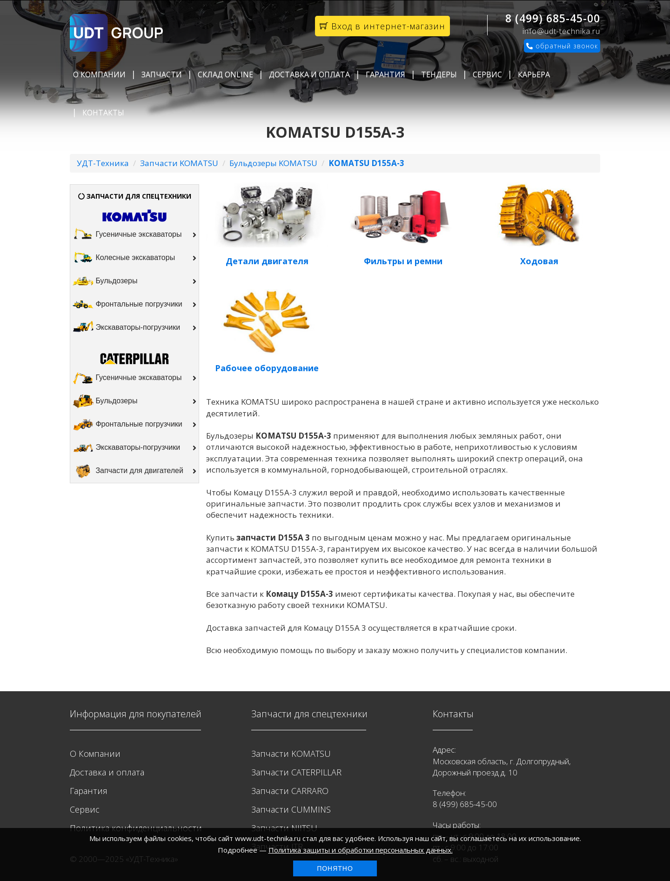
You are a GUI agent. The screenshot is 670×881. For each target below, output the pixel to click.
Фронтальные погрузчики (134, 305)
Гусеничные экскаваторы (134, 235)
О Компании (99, 74)
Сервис (487, 74)
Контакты (103, 112)
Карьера (534, 74)
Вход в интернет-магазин (382, 26)
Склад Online (225, 74)
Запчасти (161, 74)
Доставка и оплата (309, 74)
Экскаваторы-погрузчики (134, 328)
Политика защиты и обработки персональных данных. (360, 849)
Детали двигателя (267, 261)
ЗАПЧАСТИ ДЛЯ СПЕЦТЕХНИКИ (134, 196)
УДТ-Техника (103, 163)
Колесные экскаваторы (134, 258)
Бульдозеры (134, 281)
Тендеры (439, 74)
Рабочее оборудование (267, 368)
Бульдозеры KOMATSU (273, 163)
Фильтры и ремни (403, 261)
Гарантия (385, 74)
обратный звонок (562, 45)
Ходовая (539, 261)
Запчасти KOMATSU (179, 163)
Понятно (335, 868)
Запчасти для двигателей (134, 471)
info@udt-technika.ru (561, 31)
